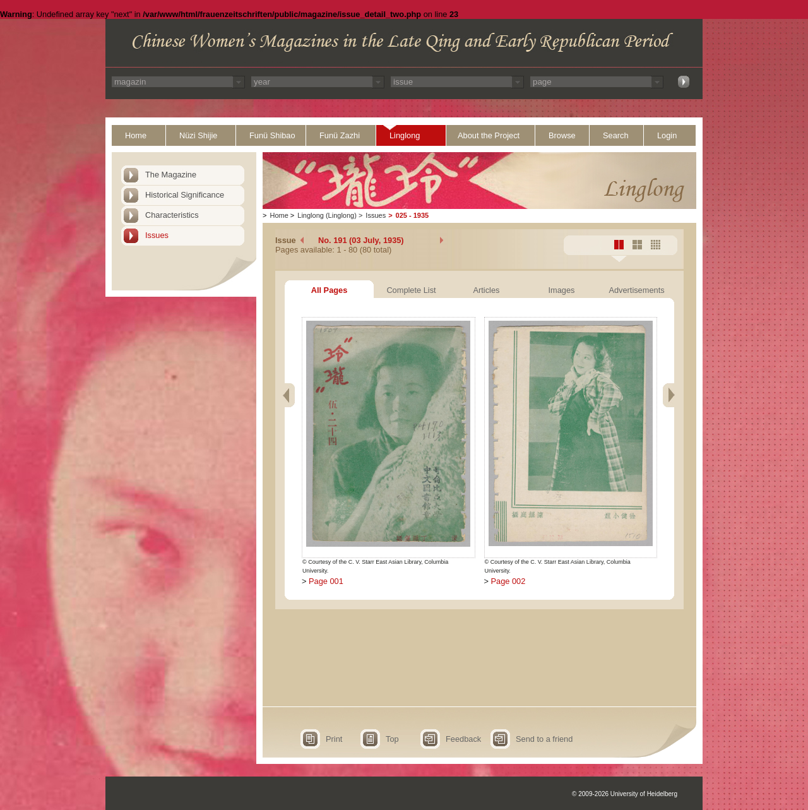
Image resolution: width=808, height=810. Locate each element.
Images (562, 290)
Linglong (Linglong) (327, 215)
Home (135, 135)
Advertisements (636, 290)
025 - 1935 (412, 215)
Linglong (404, 135)
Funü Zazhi (339, 135)
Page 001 (326, 581)
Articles (486, 290)
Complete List (411, 290)
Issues (157, 235)
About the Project (489, 135)
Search (616, 135)
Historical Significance (184, 195)
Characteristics (172, 215)
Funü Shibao (272, 135)
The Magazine (170, 174)
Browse (562, 135)
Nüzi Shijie (198, 135)
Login (667, 135)
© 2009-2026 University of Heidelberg (624, 793)
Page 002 (508, 581)
